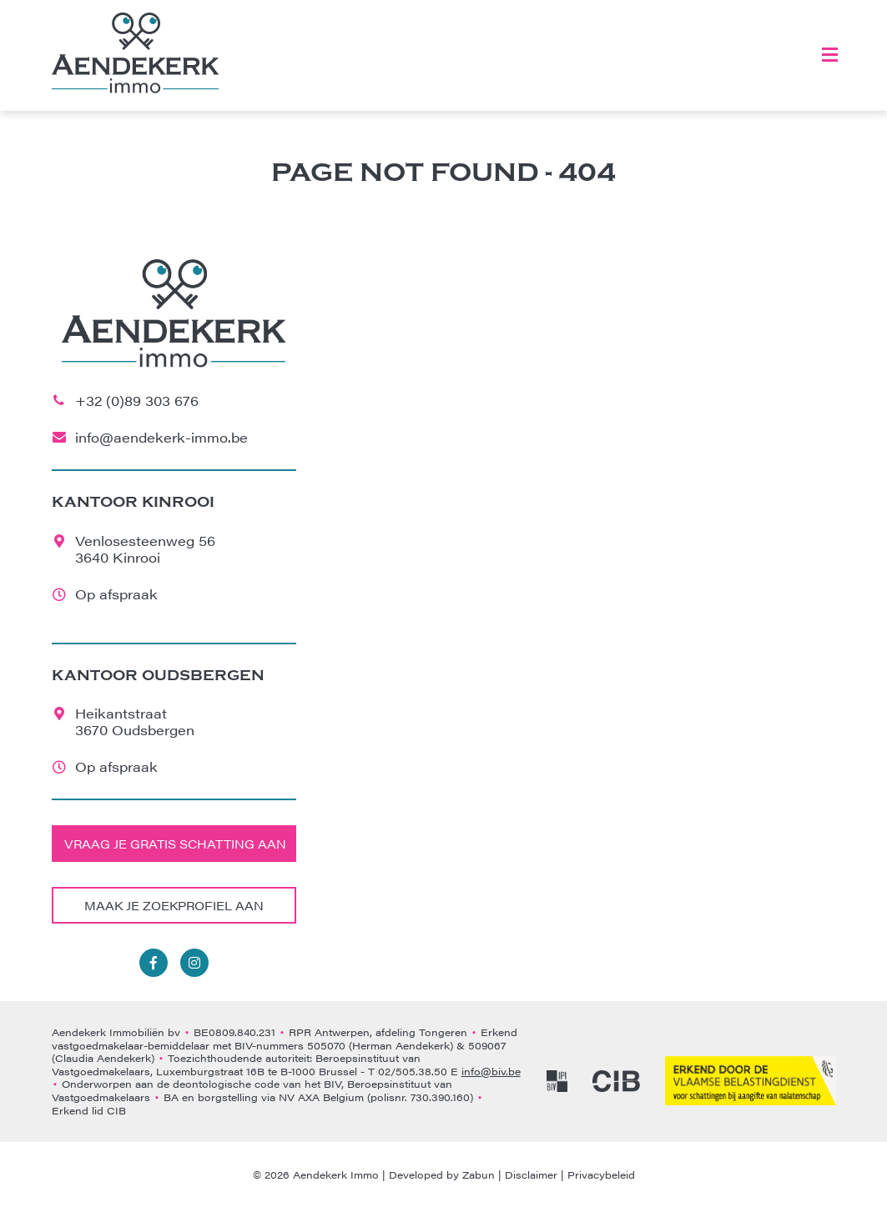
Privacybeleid (601, 1174)
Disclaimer (531, 1174)
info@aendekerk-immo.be (161, 437)
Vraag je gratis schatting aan (175, 843)
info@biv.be (491, 1071)
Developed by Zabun (442, 1174)
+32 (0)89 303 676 (137, 400)
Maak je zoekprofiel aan (174, 905)
